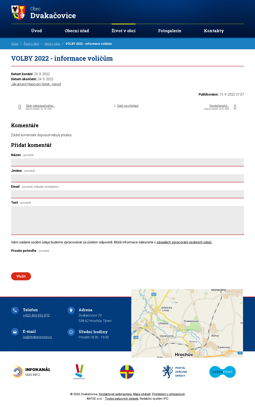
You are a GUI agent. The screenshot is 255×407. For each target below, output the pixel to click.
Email (35, 187)
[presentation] (39, 263)
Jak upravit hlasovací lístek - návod (36, 84)
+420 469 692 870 (36, 318)
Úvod (36, 30)
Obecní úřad (77, 30)
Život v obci (124, 30)
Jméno (23, 171)
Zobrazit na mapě (187, 326)
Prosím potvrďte (30, 251)
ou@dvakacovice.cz (37, 339)
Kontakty (214, 30)
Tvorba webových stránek (121, 401)
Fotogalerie (169, 30)
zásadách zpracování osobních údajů (184, 242)
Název (22, 155)
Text (21, 202)
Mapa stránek (142, 397)
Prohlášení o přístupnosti (168, 397)
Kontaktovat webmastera (115, 397)
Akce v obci (52, 44)
